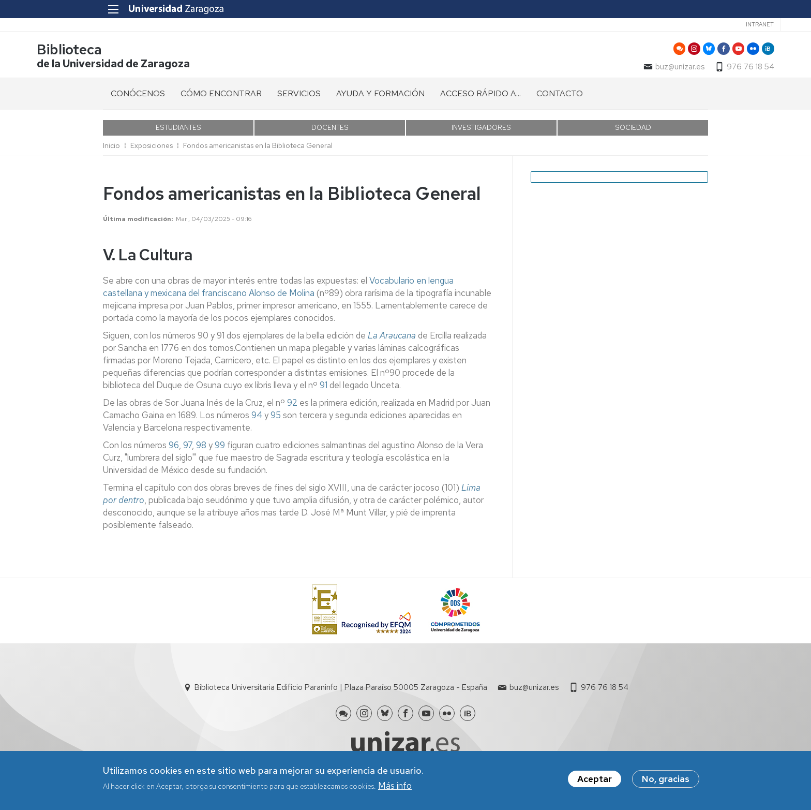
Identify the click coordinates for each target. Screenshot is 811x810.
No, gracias (665, 779)
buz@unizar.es (613, 70)
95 (276, 420)
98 (201, 450)
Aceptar (594, 779)
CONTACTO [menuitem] (559, 99)
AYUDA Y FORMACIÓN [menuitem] (380, 99)
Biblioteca (135, 54)
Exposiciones (151, 151)
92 (293, 408)
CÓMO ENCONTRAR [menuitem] (221, 99)
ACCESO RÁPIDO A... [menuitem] (480, 99)
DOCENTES (330, 133)
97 (187, 450)
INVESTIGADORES (481, 133)
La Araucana (392, 341)
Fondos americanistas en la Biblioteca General (258, 151)
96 (173, 450)
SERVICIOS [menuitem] (299, 99)
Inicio (111, 151)
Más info (395, 785)
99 (220, 450)
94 (256, 420)
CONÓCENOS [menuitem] (138, 99)
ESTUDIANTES (178, 133)
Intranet (687, 24)
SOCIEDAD (633, 133)
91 (323, 390)
